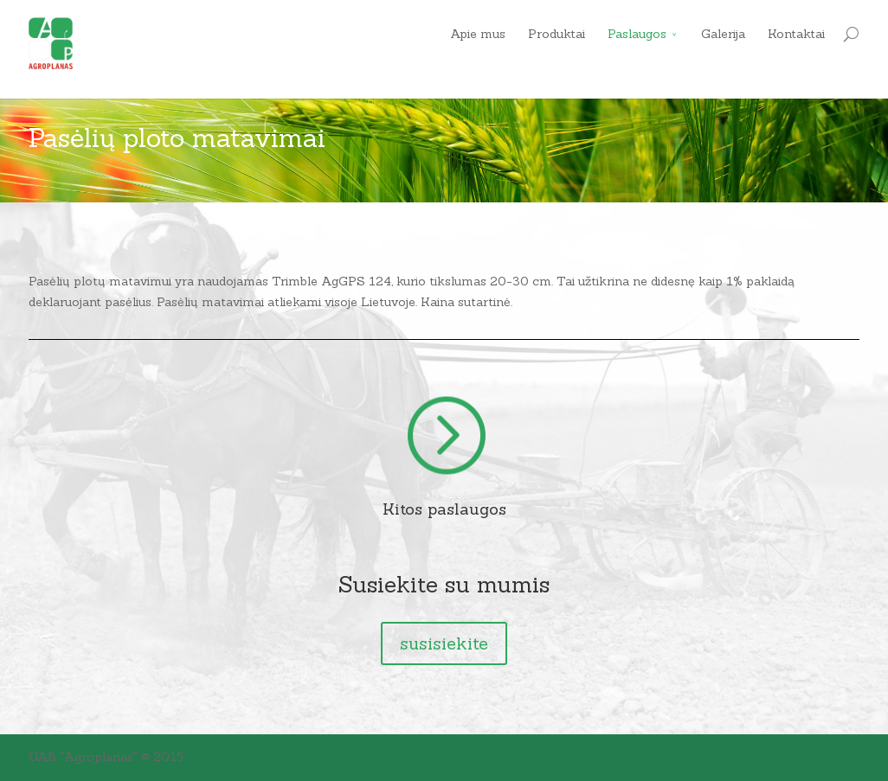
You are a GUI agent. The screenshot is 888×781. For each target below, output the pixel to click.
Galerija (723, 34)
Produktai (556, 34)
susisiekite (444, 643)
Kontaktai (796, 34)
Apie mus (477, 34)
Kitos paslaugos (444, 509)
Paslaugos (637, 34)
